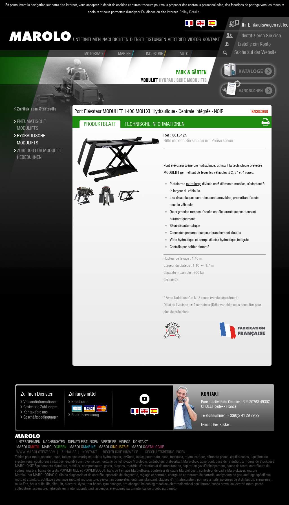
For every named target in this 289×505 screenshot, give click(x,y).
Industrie (154, 54)
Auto (184, 54)
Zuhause (68, 451)
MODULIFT (149, 80)
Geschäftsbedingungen (41, 417)
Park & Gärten (191, 72)
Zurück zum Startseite (36, 109)
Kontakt (211, 39)
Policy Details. (190, 11)
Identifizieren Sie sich (261, 35)
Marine (124, 54)
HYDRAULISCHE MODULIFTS (183, 80)
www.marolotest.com (36, 451)
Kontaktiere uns (35, 412)
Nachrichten (115, 39)
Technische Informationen (154, 123)
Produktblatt (100, 123)
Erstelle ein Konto (254, 43)
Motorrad (93, 54)
